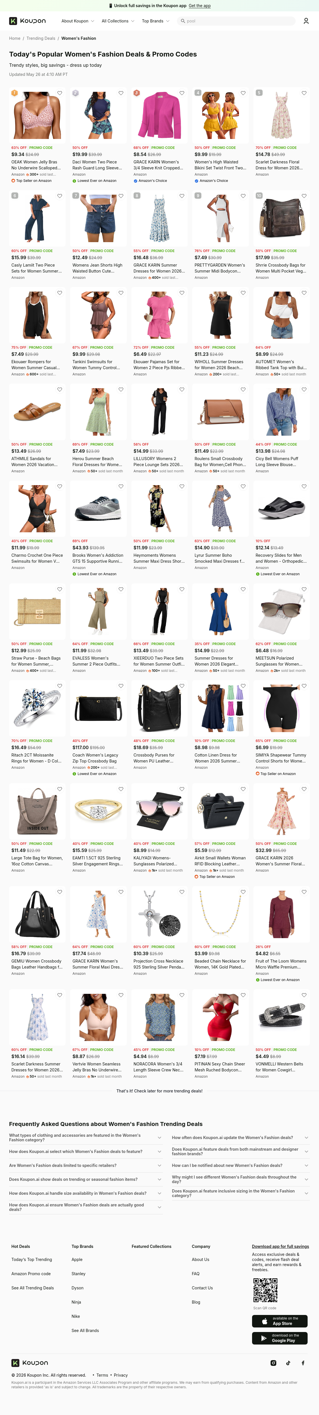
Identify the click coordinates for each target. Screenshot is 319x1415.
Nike (75, 1316)
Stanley (78, 1273)
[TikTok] (288, 1362)
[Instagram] (273, 1362)
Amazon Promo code (31, 1273)
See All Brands (85, 1330)
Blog (196, 1302)
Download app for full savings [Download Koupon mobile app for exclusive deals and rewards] (280, 1246)
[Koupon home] (32, 21)
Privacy (121, 1375)
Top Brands (152, 20)
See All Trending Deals (32, 1287)
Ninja (76, 1302)
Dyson (77, 1287)
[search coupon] (241, 21)
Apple (76, 1259)
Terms (102, 1375)
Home (15, 38)
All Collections (115, 20)
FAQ (196, 1273)
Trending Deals (40, 38)
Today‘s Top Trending (31, 1259)
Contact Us (202, 1287)
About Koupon (75, 20)
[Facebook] (303, 1362)
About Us (200, 1259)
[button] (86, 1137)
